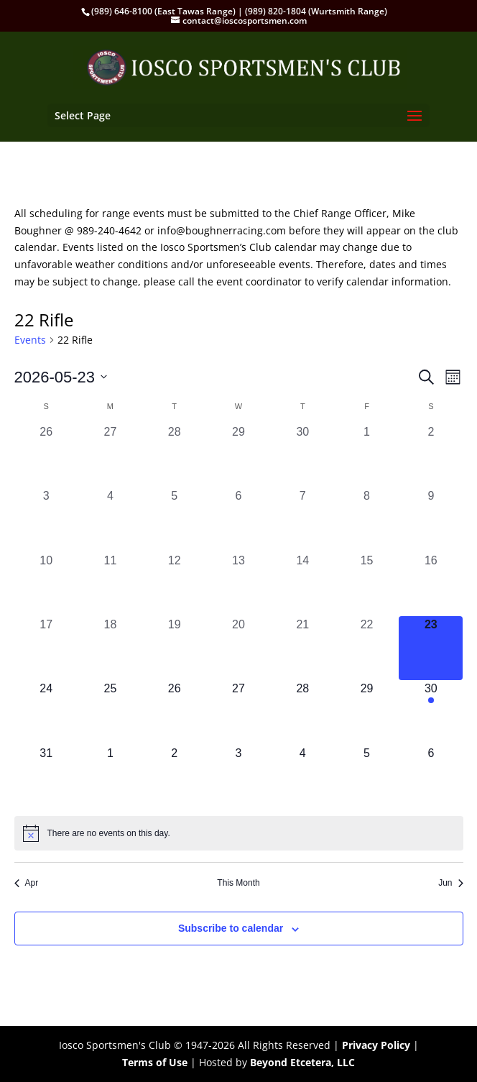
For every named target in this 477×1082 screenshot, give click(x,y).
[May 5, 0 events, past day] (174, 519)
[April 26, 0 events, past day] (46, 455)
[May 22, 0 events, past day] (367, 648)
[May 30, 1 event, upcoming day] (431, 712)
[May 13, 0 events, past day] (238, 584)
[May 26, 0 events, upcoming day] (174, 712)
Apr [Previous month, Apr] (26, 883)
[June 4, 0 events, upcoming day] (303, 777)
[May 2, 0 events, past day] (431, 455)
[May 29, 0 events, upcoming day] (367, 712)
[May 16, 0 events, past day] (431, 584)
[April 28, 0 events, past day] (174, 455)
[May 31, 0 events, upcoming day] (46, 777)
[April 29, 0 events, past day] (238, 455)
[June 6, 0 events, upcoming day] (431, 777)
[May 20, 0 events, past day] (238, 648)
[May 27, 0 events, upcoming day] (238, 712)
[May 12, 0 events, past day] (174, 584)
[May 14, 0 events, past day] (303, 584)
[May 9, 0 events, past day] (431, 519)
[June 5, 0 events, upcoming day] (367, 777)
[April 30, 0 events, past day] (303, 455)
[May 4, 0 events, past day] (110, 519)
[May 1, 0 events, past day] (367, 455)
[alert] (238, 833)
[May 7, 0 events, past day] (303, 519)
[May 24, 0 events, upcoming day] (46, 712)
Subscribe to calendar (230, 928)
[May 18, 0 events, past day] (110, 648)
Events (30, 340)
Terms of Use (154, 1062)
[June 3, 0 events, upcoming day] (238, 777)
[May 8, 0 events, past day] (367, 519)
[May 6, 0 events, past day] (238, 519)
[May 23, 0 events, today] (431, 648)
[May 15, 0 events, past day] (367, 584)
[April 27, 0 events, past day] (110, 455)
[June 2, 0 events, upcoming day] (174, 777)
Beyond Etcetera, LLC (302, 1062)
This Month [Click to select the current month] (238, 883)
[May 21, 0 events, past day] (303, 648)
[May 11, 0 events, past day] (110, 584)
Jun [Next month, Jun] (450, 883)
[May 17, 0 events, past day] (46, 648)
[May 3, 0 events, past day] (46, 519)
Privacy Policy (376, 1045)
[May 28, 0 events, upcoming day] (303, 712)
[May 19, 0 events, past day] (174, 648)
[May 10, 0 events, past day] (46, 584)
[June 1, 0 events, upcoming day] (110, 777)
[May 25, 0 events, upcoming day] (110, 712)
